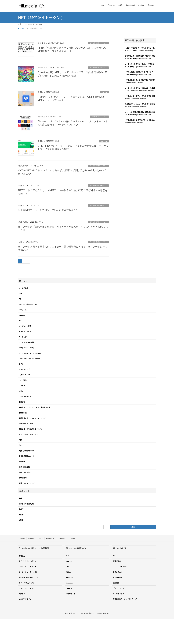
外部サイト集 (70, 594)
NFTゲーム (22, 310)
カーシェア (23, 337)
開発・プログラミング (26, 483)
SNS (41, 538)
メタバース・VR (24, 375)
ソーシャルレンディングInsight (30, 353)
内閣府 (21, 515)
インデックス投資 (25, 326)
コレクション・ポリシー (27, 567)
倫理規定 (22, 556)
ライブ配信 (23, 380)
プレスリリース (118, 588)
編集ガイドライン (25, 599)
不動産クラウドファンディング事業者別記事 (34, 407)
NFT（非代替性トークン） (98, 43)
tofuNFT (104, 92)
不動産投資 (23, 413)
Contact (62, 538)
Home (22, 538)
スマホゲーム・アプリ (26, 348)
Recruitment (50, 538)
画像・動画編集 (24, 467)
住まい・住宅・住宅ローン (28, 434)
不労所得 (22, 402)
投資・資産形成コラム (26, 451)
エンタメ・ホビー (25, 331)
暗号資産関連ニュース (26, 456)
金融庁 (21, 498)
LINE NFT (104, 141)
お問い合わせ (117, 572)
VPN (20, 321)
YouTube (69, 561)
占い (20, 445)
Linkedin (69, 588)
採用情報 (116, 583)
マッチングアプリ (25, 369)
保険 (20, 440)
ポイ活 (21, 364)
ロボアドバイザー (25, 396)
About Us (31, 538)
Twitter (68, 556)
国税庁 (21, 509)
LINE (67, 567)
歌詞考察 (22, 461)
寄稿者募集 (117, 561)
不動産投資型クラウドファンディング (32, 418)
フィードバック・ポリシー (28, 583)
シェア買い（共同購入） (27, 342)
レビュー (22, 391)
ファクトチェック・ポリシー (29, 572)
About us (116, 556)
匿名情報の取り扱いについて (29, 577)
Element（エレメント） (99, 117)
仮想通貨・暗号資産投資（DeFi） (31, 429)
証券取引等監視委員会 (26, 504)
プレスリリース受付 (120, 567)
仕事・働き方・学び (26, 423)
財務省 (21, 520)
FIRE (20, 294)
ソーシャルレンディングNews (29, 359)
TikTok (68, 572)
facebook (69, 583)
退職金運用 (23, 478)
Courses (72, 538)
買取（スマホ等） (25, 472)
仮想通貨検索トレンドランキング (125, 599)
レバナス (22, 386)
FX (20, 299)
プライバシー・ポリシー (27, 588)
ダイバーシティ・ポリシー (28, 561)
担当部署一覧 (117, 577)
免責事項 (22, 594)
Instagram (69, 577)
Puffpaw (22, 315)
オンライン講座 (118, 594)
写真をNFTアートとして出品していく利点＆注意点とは (48, 210)
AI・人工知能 (23, 288)
